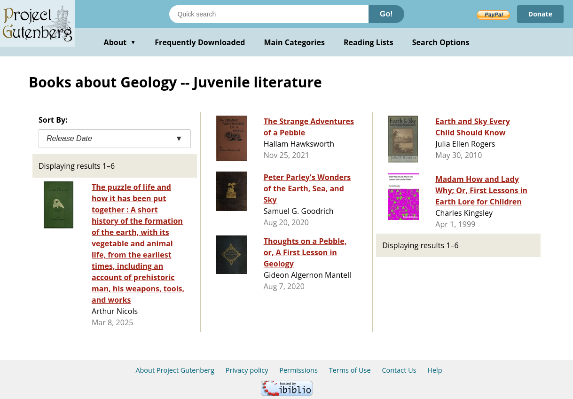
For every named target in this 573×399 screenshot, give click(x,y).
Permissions (298, 370)
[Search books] (269, 14)
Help (434, 370)
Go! (386, 14)
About (120, 42)
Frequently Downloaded (200, 42)
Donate (540, 13)
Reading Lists (368, 42)
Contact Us (399, 370)
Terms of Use (350, 370)
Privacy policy (247, 370)
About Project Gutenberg (174, 370)
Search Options (441, 42)
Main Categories (294, 42)
